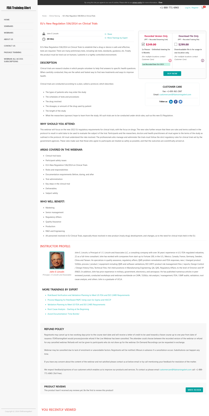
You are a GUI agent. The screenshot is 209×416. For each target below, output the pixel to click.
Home (6, 19)
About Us (8, 39)
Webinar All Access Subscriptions (13, 60)
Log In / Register (191, 7)
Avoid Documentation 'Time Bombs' (63, 313)
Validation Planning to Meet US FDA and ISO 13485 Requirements (76, 304)
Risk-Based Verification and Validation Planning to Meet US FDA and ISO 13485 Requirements (89, 295)
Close (160, 2)
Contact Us (9, 45)
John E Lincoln (53, 33)
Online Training (54, 16)
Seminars (8, 26)
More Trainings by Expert (117, 37)
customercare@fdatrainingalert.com (175, 94)
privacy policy (137, 2)
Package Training (12, 52)
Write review (194, 389)
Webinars (8, 32)
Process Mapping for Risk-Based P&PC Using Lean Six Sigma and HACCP (79, 299)
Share (109, 34)
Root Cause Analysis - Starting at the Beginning (68, 309)
